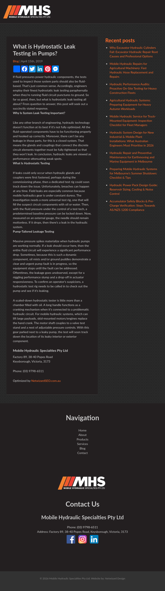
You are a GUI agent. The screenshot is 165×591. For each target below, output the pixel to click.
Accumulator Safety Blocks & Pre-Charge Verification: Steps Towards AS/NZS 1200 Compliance (132, 205)
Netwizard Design (115, 578)
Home (82, 430)
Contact (82, 453)
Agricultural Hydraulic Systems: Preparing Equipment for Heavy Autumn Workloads (130, 104)
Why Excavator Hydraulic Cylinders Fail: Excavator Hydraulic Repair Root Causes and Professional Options (134, 52)
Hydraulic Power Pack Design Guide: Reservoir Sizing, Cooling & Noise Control (133, 189)
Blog (16, 61)
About (82, 435)
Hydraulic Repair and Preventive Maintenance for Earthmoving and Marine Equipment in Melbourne (132, 157)
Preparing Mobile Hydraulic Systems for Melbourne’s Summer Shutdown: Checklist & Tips (133, 173)
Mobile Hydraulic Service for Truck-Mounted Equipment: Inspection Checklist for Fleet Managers (133, 120)
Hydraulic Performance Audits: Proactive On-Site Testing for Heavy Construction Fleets (133, 88)
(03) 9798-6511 (87, 527)
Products (82, 439)
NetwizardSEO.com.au (46, 380)
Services (82, 444)
